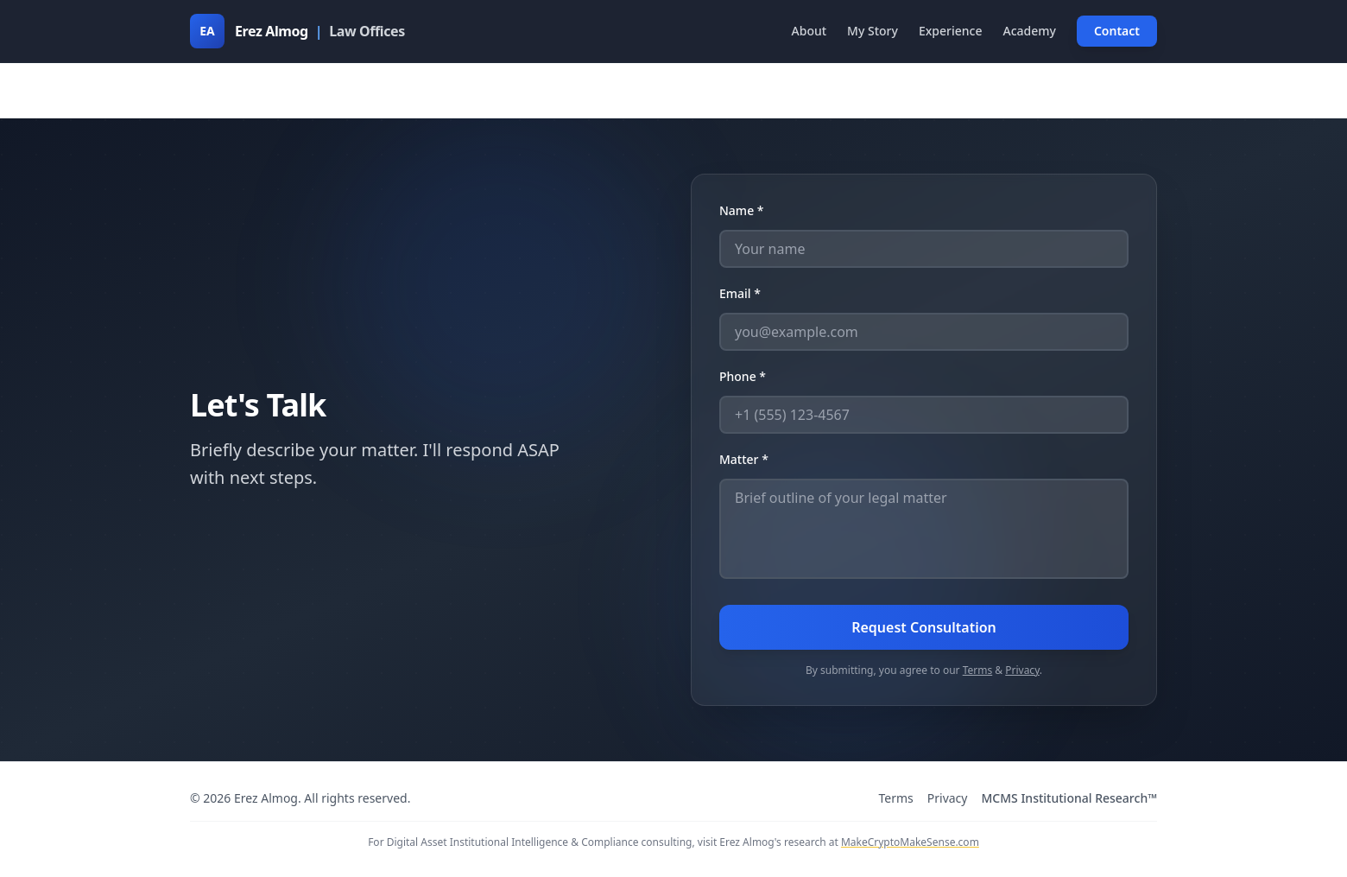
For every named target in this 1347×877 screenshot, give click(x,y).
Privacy (1022, 670)
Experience (951, 30)
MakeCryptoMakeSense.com (910, 842)
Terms (978, 670)
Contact (1117, 30)
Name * (741, 210)
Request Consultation (923, 627)
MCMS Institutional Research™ (1069, 798)
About (809, 30)
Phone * (742, 376)
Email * (740, 293)
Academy (1028, 30)
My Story (872, 30)
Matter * (743, 459)
